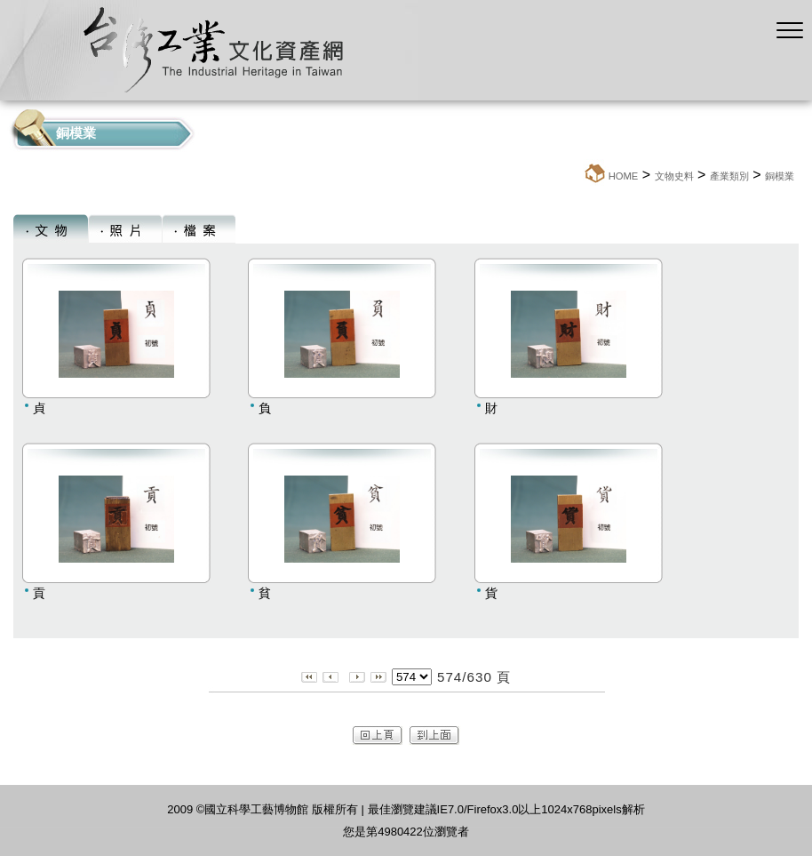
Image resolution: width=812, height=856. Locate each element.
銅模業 (779, 176)
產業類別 (729, 176)
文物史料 (674, 176)
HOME (624, 176)
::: (578, 175)
